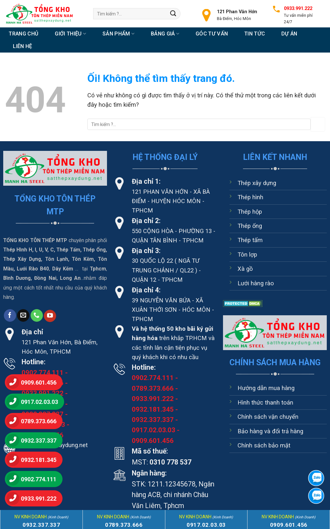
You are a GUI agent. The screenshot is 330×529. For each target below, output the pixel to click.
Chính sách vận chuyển (268, 416)
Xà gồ (245, 268)
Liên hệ (22, 46)
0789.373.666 (153, 388)
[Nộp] (173, 13)
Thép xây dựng (257, 183)
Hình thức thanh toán (265, 402)
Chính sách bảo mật (264, 445)
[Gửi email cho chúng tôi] (23, 315)
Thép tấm (250, 240)
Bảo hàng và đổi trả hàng (270, 431)
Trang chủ (23, 34)
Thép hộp (250, 211)
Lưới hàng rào (256, 283)
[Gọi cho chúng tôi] (37, 315)
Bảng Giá (165, 34)
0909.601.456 (153, 441)
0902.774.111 (42, 373)
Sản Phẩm (118, 34)
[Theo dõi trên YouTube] (50, 316)
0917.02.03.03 (153, 430)
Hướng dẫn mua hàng (266, 388)
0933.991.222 (153, 399)
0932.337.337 (153, 420)
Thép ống (250, 225)
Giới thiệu (70, 34)
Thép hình (250, 197)
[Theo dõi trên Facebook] (10, 315)
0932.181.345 (153, 409)
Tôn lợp (247, 254)
